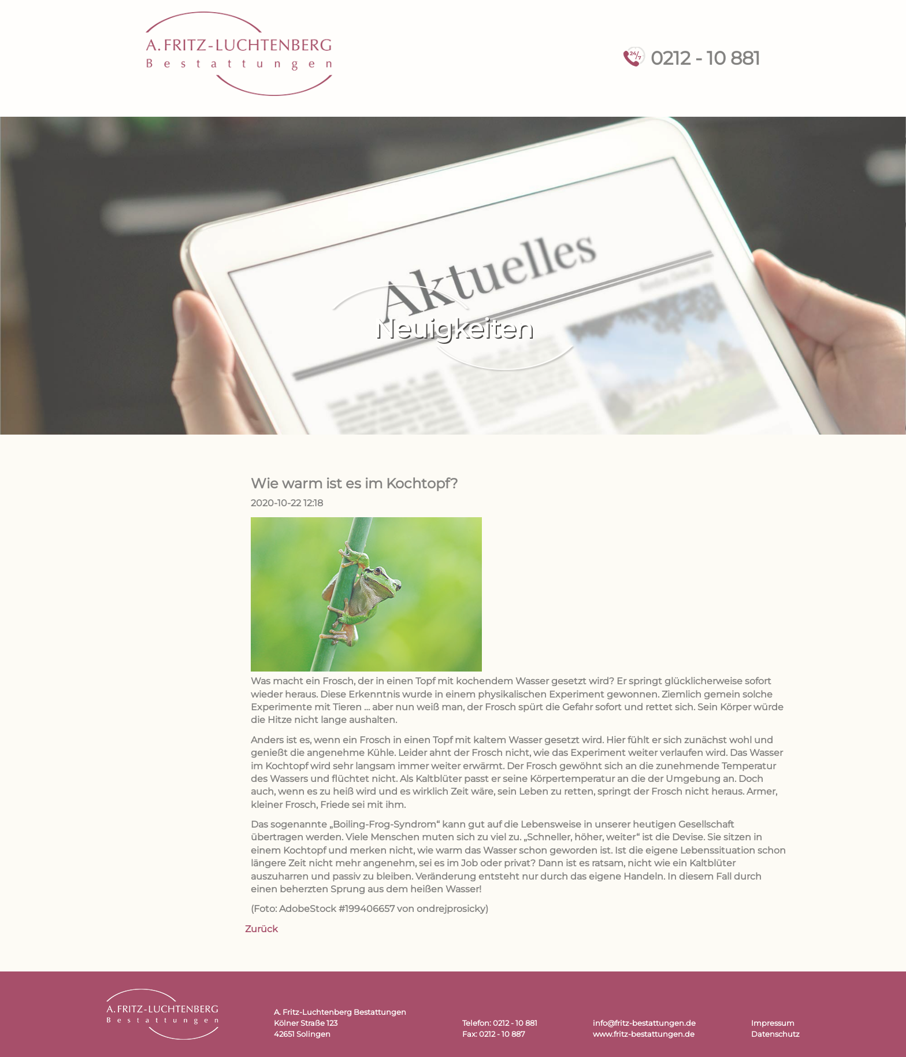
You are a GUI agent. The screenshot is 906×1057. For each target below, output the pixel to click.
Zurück (261, 929)
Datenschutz (775, 1034)
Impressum (772, 1023)
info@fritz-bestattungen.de (644, 1023)
